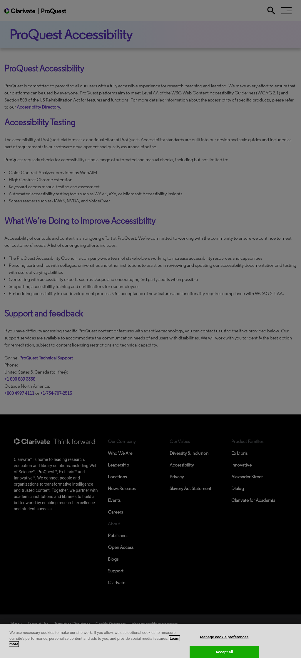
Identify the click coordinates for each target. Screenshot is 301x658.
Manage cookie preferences (224, 639)
